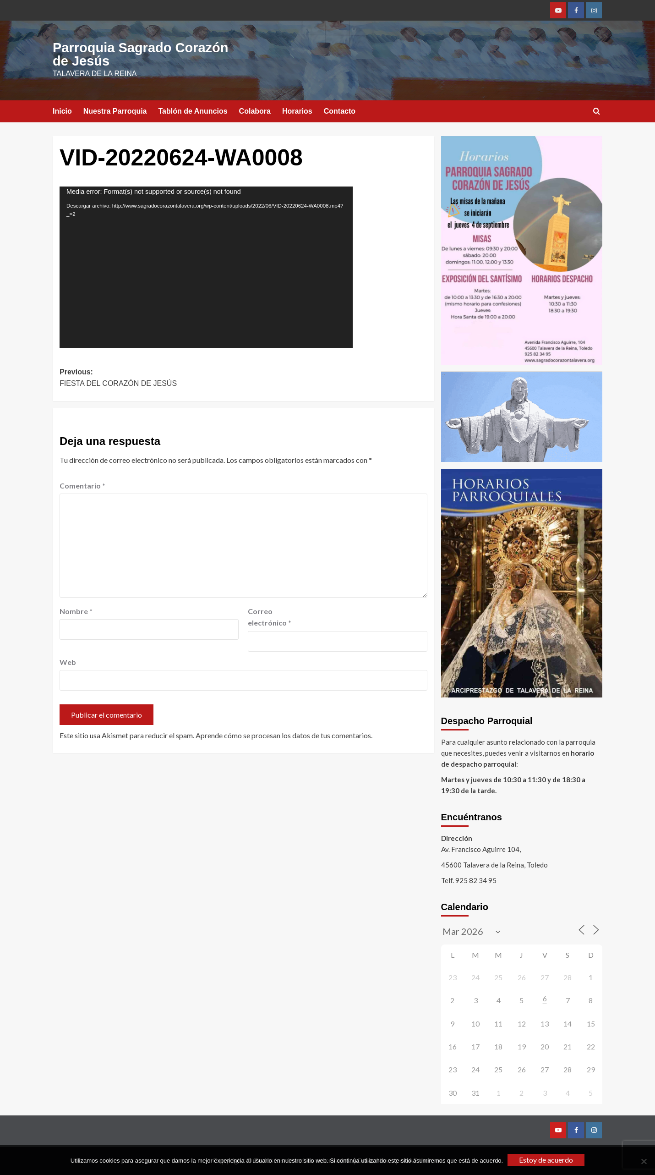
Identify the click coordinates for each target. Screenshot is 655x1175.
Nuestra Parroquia (115, 111)
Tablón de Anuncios (193, 111)
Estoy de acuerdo (546, 1159)
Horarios (297, 111)
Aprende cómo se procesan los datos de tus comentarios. (284, 735)
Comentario (82, 485)
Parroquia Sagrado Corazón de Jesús (141, 54)
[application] (206, 267)
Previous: (151, 379)
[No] (643, 1161)
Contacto (339, 111)
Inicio (62, 111)
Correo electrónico (269, 617)
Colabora (255, 111)
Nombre (76, 611)
